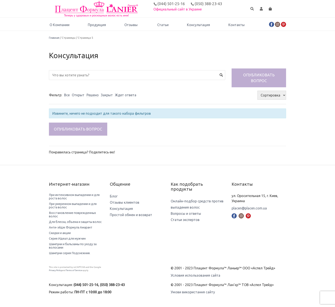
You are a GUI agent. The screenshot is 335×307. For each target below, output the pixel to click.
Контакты (236, 25)
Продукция (97, 25)
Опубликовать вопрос (259, 78)
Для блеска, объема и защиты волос (75, 222)
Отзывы (131, 25)
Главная (54, 37)
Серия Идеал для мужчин (67, 238)
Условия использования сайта (195, 275)
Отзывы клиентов (124, 202)
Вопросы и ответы (186, 213)
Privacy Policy (55, 270)
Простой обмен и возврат (131, 215)
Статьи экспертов (185, 220)
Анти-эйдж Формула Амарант (70, 227)
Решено (93, 95)
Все (67, 95)
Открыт (78, 95)
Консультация (198, 25)
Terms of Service (74, 270)
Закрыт (107, 95)
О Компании (59, 25)
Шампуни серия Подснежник (69, 253)
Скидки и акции (60, 233)
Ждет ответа (125, 95)
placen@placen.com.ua (249, 208)
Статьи (163, 25)
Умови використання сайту (193, 292)
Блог (114, 196)
